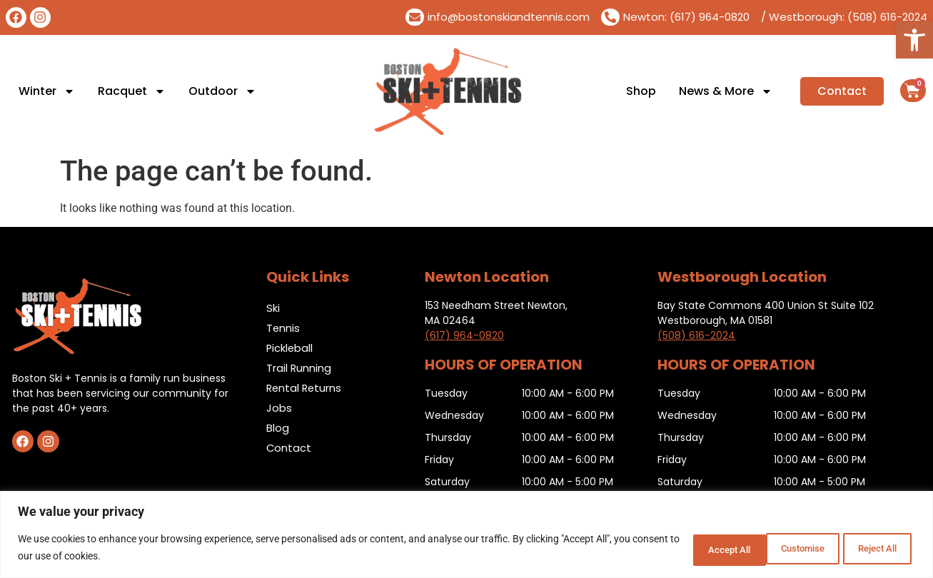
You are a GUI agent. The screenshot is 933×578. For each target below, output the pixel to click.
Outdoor (222, 91)
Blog (277, 427)
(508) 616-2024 (696, 335)
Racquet (132, 91)
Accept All (871, 548)
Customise (686, 548)
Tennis (283, 327)
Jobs (279, 407)
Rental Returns (305, 387)
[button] (914, 40)
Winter (47, 91)
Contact (289, 447)
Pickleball (290, 347)
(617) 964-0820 (464, 335)
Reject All (780, 548)
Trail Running (299, 367)
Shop (641, 91)
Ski (273, 307)
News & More (725, 91)
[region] (466, 535)
